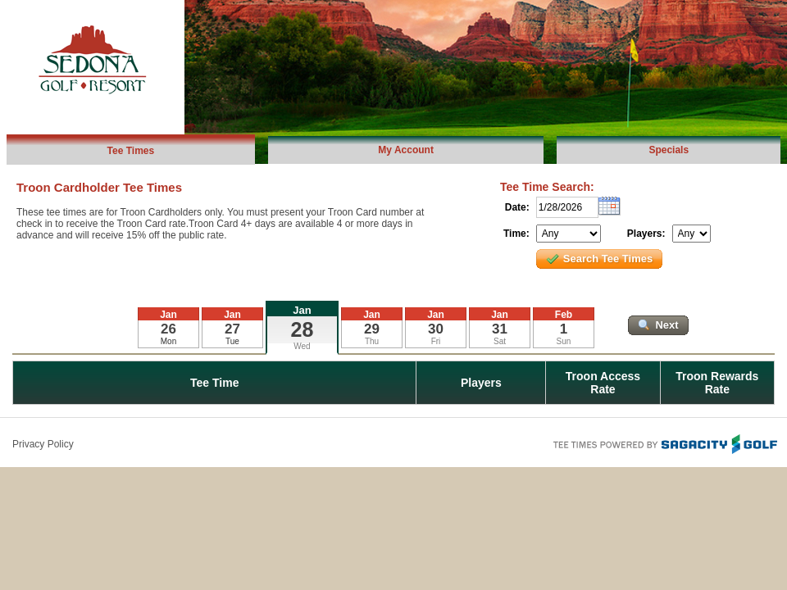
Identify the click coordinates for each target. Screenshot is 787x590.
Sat (500, 341)
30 (436, 329)
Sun (564, 341)
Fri (436, 341)
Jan (302, 310)
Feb (563, 314)
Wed (301, 346)
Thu (372, 341)
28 (302, 329)
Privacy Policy (43, 444)
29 (372, 329)
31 (499, 329)
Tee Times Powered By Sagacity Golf (664, 442)
